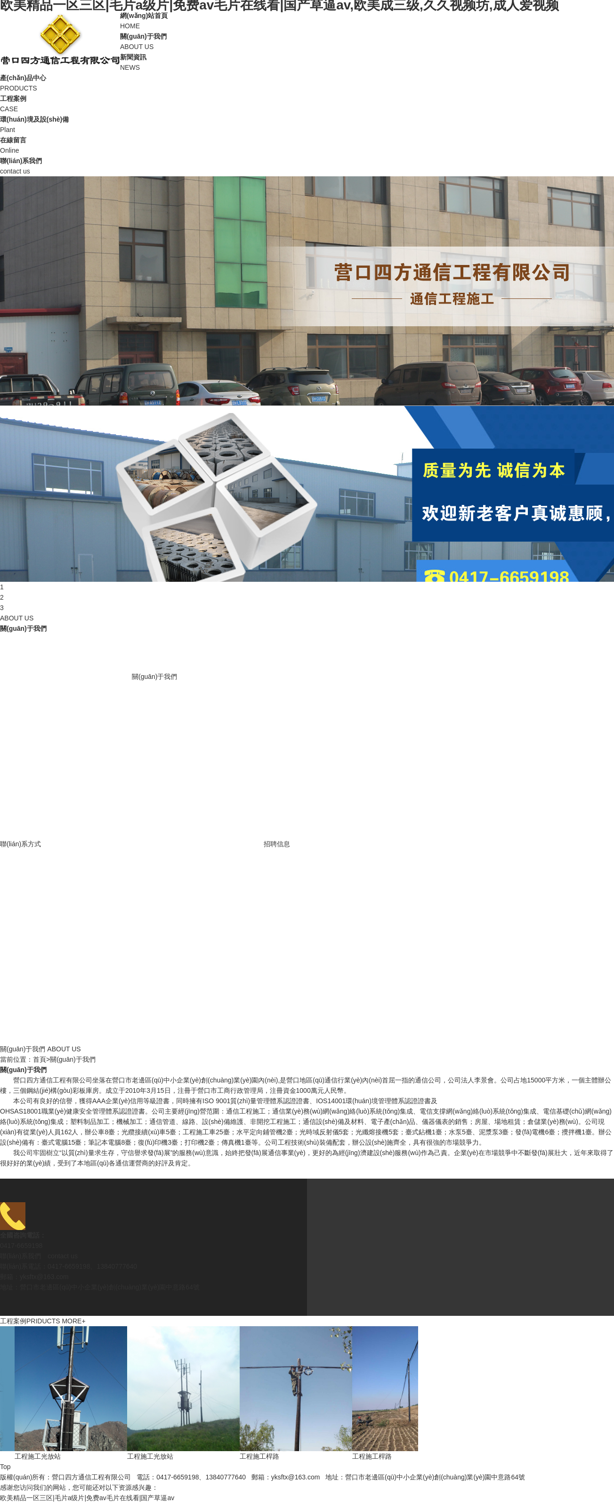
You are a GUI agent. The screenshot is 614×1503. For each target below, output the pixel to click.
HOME (307, 20)
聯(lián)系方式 (20, 844)
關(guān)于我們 (154, 676)
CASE (307, 103)
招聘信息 (277, 844)
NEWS (307, 61)
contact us (307, 165)
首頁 (39, 1059)
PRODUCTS (307, 82)
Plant (307, 123)
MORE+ (73, 1321)
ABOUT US (307, 40)
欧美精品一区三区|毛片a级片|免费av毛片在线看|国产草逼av (87, 1498)
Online (307, 144)
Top (5, 1466)
